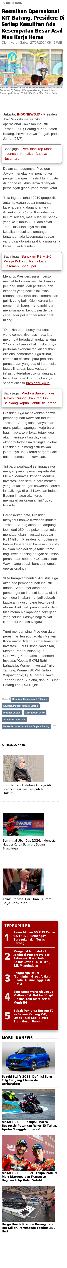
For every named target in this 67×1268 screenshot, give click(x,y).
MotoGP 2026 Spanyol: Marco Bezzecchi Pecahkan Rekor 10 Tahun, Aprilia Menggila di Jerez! (29, 1125)
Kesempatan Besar (35, 713)
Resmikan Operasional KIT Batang (29, 699)
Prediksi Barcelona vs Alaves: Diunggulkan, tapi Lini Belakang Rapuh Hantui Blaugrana (30, 398)
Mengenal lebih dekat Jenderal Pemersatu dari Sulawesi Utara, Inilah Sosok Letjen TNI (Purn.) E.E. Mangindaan (32, 958)
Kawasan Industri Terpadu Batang (20, 706)
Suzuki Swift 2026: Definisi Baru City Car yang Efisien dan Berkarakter (27, 1080)
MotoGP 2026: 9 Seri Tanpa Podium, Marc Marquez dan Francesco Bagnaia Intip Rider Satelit (30, 1176)
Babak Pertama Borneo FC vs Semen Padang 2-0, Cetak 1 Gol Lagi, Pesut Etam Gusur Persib (33, 1016)
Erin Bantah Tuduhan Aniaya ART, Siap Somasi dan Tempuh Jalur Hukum (28, 789)
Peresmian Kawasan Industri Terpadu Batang (26, 726)
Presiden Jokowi (11, 713)
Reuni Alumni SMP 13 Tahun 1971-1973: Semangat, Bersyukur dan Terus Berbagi (34, 938)
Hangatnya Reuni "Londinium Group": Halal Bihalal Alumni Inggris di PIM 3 (32, 978)
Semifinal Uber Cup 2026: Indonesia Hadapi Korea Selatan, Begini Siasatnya (29, 844)
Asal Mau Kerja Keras (14, 719)
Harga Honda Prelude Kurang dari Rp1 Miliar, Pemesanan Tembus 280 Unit (29, 1228)
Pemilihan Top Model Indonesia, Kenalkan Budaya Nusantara (28, 153)
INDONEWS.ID (29, 114)
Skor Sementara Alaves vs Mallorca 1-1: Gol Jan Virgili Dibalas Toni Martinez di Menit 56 (33, 997)
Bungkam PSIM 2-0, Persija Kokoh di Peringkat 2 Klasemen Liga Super (28, 261)
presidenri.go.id (37, 383)
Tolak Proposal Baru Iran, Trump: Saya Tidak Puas (27, 901)
